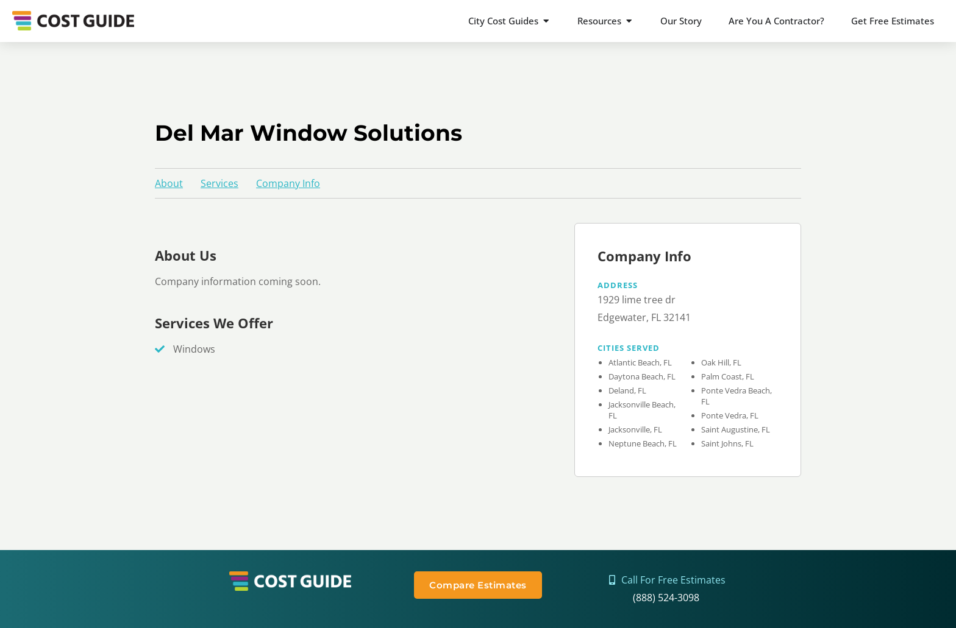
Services (219, 183)
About (169, 183)
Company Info (288, 183)
